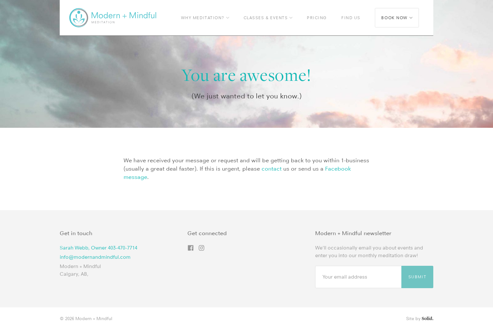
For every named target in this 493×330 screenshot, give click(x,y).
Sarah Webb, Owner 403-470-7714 (98, 248)
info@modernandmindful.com (95, 257)
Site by (419, 318)
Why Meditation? (205, 17)
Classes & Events (268, 17)
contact (272, 168)
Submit (417, 276)
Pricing (317, 17)
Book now (396, 17)
